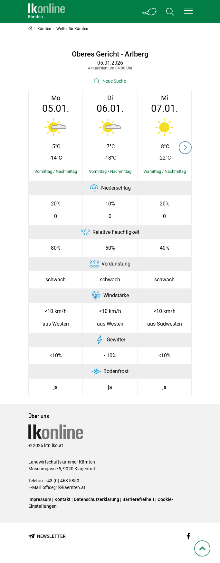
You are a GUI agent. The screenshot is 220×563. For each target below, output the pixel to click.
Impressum (39, 499)
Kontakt (62, 499)
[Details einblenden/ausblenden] (55, 171)
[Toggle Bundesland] (149, 11)
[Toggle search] (170, 11)
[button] (188, 10)
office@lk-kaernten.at (64, 487)
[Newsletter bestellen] (47, 536)
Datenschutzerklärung (96, 499)
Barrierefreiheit (138, 499)
